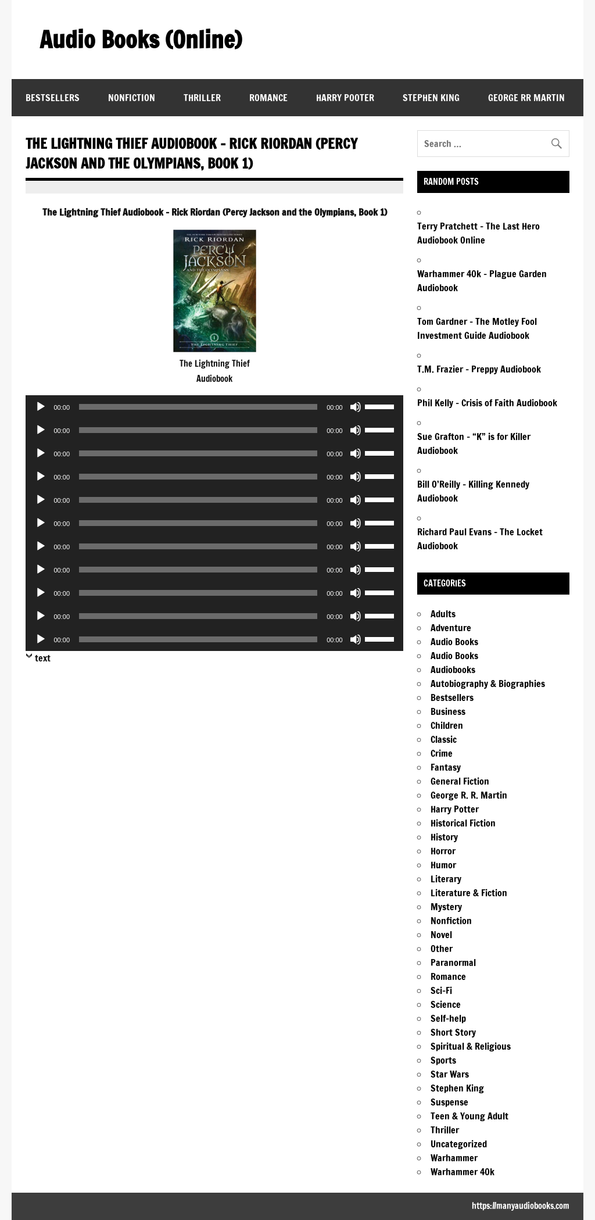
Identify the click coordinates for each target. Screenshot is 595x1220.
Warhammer (454, 1157)
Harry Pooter (345, 97)
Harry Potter (455, 809)
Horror (443, 851)
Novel (441, 934)
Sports (443, 1060)
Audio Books (454, 641)
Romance (268, 97)
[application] (214, 406)
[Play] (40, 407)
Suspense (449, 1102)
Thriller (202, 97)
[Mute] (355, 407)
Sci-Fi (441, 990)
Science (446, 1004)
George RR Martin (526, 97)
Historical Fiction (463, 823)
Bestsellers (53, 97)
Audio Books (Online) (141, 39)
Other (442, 948)
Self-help (448, 1018)
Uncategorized (459, 1143)
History (444, 837)
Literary (446, 878)
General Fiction (460, 781)
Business (448, 711)
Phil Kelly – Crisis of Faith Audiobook (487, 402)
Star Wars (450, 1074)
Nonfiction (131, 97)
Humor (443, 864)
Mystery (446, 906)
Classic (444, 739)
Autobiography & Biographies (488, 683)
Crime (442, 753)
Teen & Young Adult (469, 1116)
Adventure (451, 627)
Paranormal (453, 962)
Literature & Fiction (469, 892)
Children (447, 725)
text (43, 658)
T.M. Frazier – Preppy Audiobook (479, 369)
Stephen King (431, 97)
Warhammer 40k (462, 1171)
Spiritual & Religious (471, 1046)
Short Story (453, 1032)
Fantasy (446, 767)
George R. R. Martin (469, 795)
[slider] (198, 407)
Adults (443, 613)
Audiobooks (453, 669)
